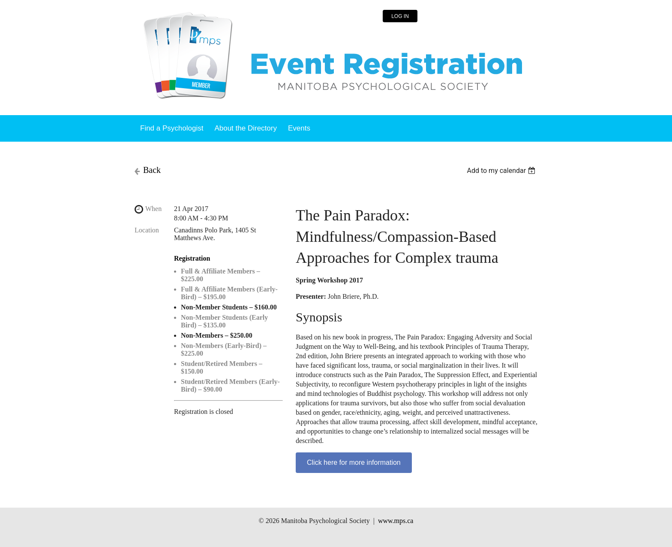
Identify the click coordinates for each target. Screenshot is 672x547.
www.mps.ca (396, 520)
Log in (400, 16)
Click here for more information (354, 462)
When (153, 208)
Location (147, 230)
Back (152, 170)
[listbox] (502, 170)
